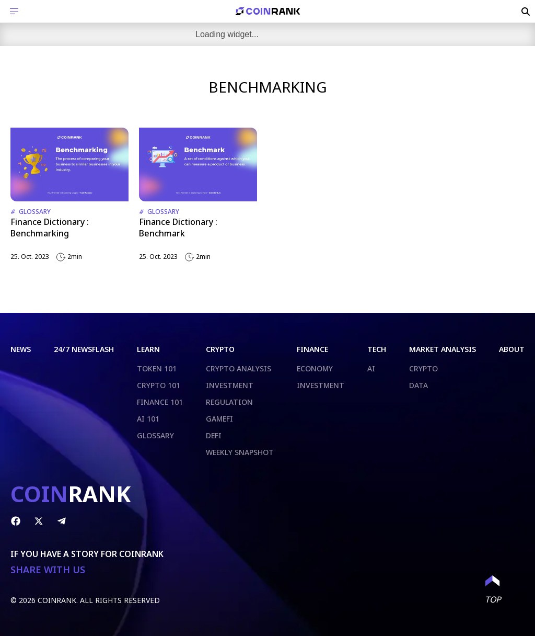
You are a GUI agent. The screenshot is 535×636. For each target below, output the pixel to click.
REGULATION (229, 402)
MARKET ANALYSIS (442, 349)
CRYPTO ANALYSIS (238, 368)
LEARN (148, 349)
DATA (418, 385)
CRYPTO (220, 349)
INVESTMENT (229, 385)
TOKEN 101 (157, 368)
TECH (376, 349)
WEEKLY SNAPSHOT (240, 452)
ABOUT (512, 349)
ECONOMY (315, 368)
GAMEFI (219, 419)
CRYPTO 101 (158, 385)
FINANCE (312, 349)
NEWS (20, 349)
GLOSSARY (155, 435)
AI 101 (148, 419)
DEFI (214, 435)
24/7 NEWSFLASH (84, 349)
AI (371, 368)
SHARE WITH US (47, 569)
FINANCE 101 (160, 402)
